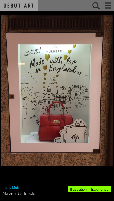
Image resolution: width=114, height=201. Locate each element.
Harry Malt (11, 187)
